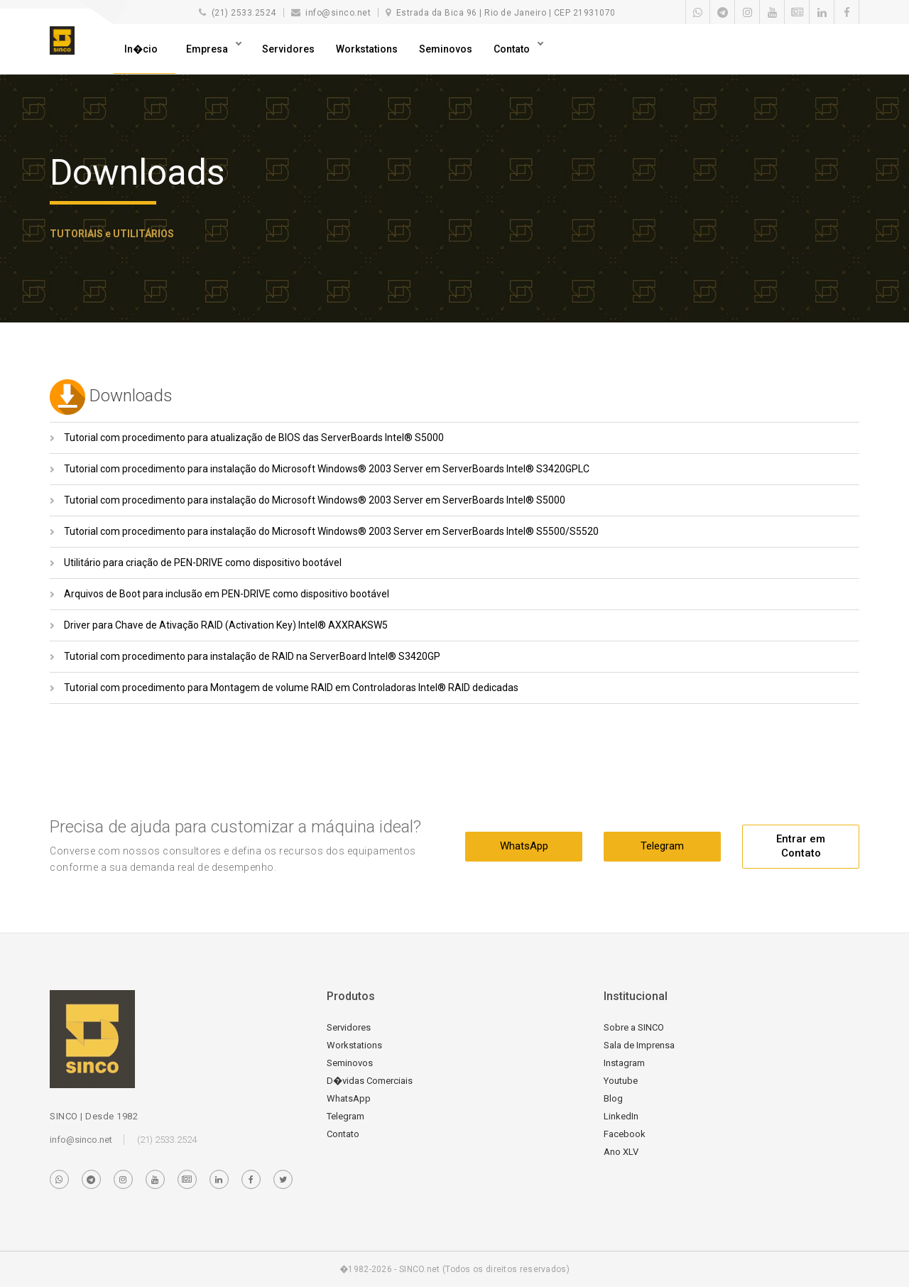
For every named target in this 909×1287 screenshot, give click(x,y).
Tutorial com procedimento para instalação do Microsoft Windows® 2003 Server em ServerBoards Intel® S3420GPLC (326, 468)
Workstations (367, 49)
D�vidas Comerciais (370, 1080)
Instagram (624, 1063)
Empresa (208, 49)
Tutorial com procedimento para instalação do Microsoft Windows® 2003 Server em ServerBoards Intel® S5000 (314, 500)
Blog (613, 1098)
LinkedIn (621, 1116)
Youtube (621, 1080)
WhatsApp (524, 846)
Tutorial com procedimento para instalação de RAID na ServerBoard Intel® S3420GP (252, 656)
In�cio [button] (141, 49)
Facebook (625, 1134)
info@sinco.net (81, 1139)
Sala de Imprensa (639, 1045)
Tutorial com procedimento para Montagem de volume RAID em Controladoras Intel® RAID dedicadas (291, 687)
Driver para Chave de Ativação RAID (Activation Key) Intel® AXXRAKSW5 (226, 625)
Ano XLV (621, 1151)
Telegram (662, 846)
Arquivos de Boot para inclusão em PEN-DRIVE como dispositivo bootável (226, 593)
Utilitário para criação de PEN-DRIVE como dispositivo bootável (203, 562)
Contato (513, 49)
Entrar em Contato (800, 845)
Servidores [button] (288, 49)
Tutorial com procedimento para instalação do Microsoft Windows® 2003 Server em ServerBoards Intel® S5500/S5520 (331, 531)
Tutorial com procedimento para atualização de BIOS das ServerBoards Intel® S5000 (254, 437)
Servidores (349, 1027)
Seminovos (445, 49)
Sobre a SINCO (634, 1027)
